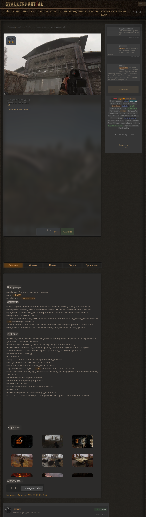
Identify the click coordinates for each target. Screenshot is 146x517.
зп (10, 321)
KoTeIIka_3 (132, 108)
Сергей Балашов (131, 126)
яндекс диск (29, 298)
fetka (126, 101)
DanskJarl (116, 106)
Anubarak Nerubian (115, 121)
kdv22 (136, 123)
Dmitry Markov (116, 101)
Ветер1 (17, 509)
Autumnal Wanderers (19, 109)
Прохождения (75, 11)
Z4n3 (132, 106)
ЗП (39, 368)
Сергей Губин (113, 123)
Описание (13, 265)
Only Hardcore (116, 118)
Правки (28, 11)
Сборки (72, 265)
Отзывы (33, 265)
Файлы (42, 11)
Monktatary (114, 111)
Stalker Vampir (115, 113)
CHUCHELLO (113, 116)
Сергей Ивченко (115, 126)
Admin (114, 99)
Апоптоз (133, 101)
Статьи (55, 11)
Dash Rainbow (130, 118)
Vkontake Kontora (130, 113)
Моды (15, 11)
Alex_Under (130, 99)
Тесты (94, 11)
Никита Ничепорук (118, 108)
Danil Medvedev (129, 103)
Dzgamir (121, 99)
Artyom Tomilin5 (132, 121)
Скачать (67, 231)
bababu (125, 106)
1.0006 (18, 295)
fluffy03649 (132, 111)
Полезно (101, 509)
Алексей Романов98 (129, 116)
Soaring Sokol (115, 103)
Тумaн (123, 111)
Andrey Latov (126, 123)
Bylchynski (123, 128)
